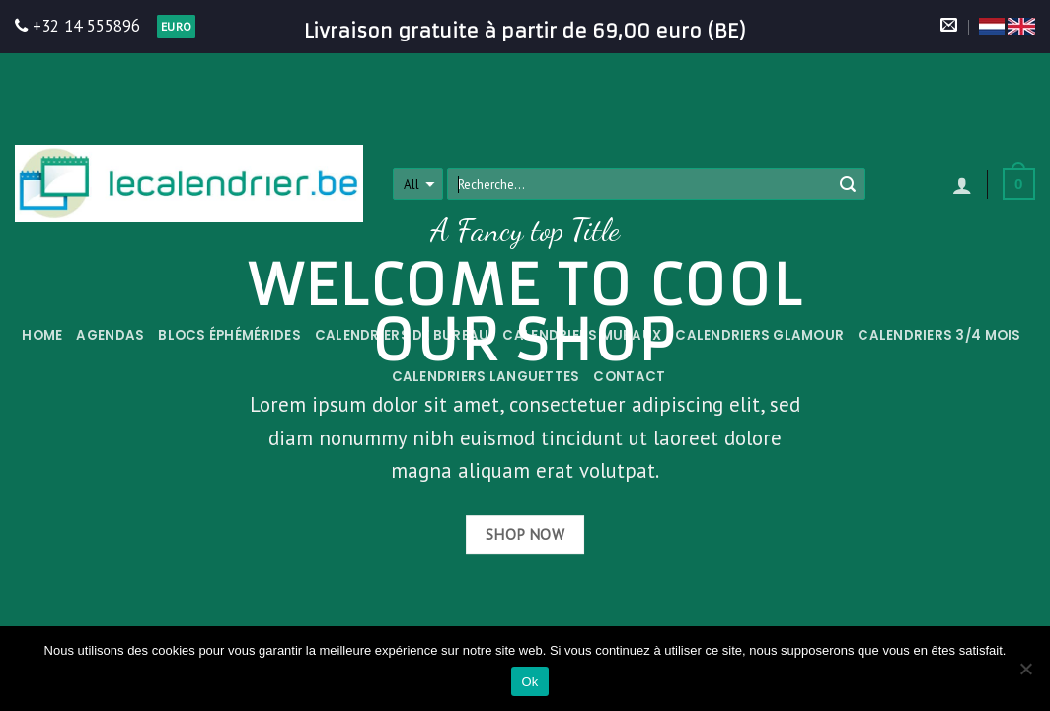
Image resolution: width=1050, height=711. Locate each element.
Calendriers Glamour (759, 335)
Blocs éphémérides (229, 335)
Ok (529, 681)
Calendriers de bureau (402, 335)
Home (42, 335)
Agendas (110, 335)
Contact (629, 376)
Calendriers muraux (581, 335)
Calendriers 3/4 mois (939, 335)
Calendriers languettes (486, 376)
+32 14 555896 (77, 26)
